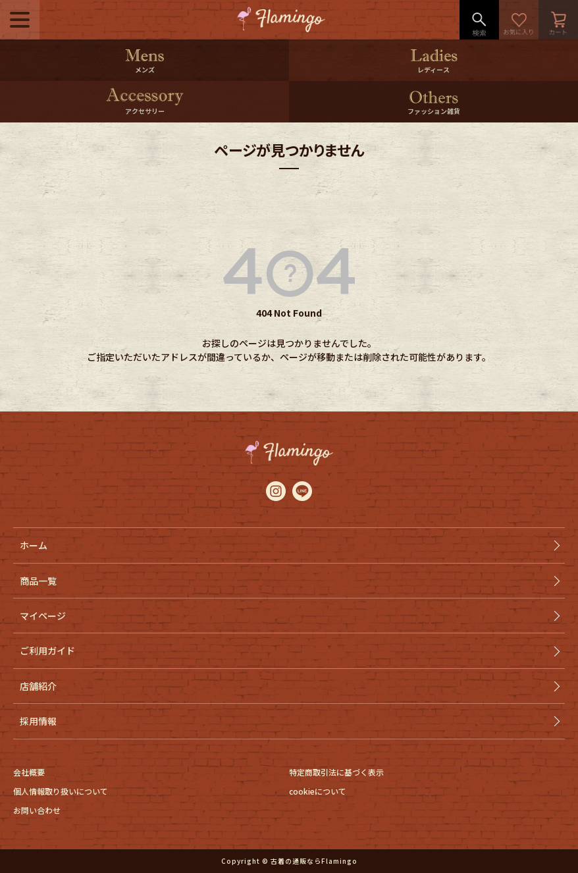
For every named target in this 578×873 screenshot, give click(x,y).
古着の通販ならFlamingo (314, 861)
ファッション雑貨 (433, 111)
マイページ (43, 615)
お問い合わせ (37, 810)
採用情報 (38, 721)
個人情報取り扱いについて (60, 791)
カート (558, 20)
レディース (433, 69)
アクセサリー (145, 111)
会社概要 (29, 772)
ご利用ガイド (47, 650)
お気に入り (519, 20)
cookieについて (317, 791)
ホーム (33, 545)
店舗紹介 (38, 686)
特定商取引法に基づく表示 (336, 772)
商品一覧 (38, 580)
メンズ (145, 69)
